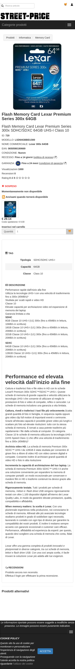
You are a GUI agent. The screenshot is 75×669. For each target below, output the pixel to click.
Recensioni (8, 173)
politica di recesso (43, 157)
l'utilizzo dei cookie (23, 663)
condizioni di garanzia (51, 163)
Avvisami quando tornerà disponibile (25, 197)
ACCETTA (45, 651)
